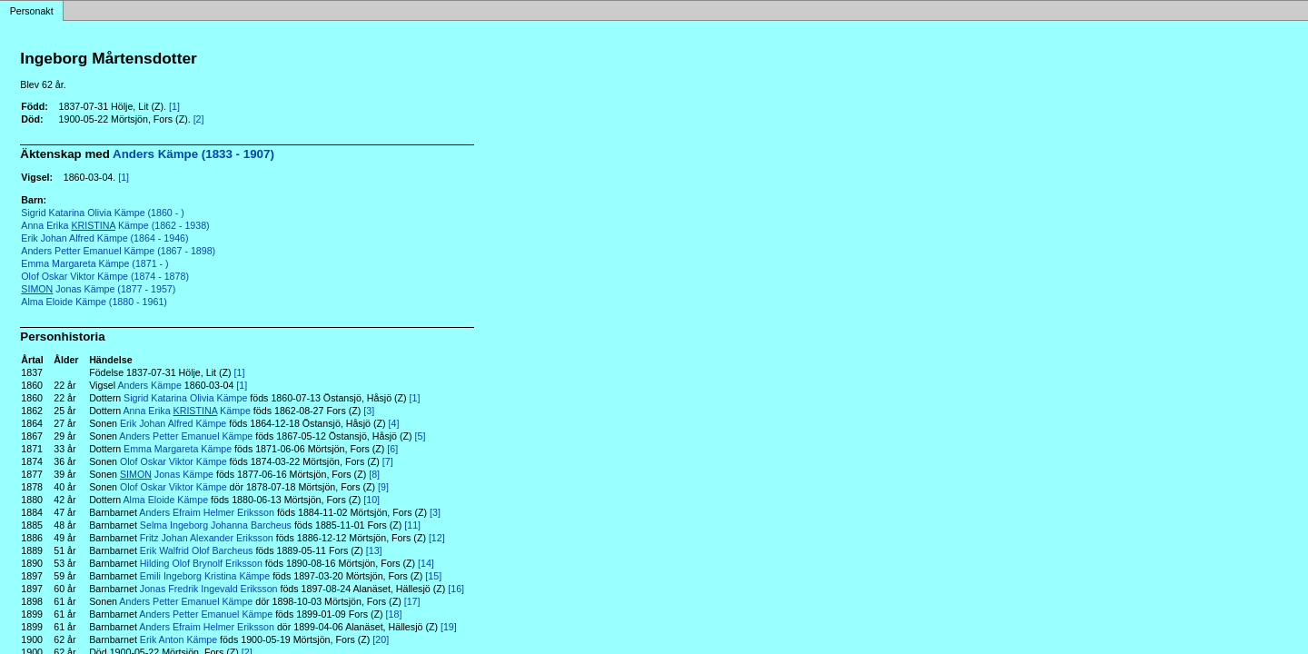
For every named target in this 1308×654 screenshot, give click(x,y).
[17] (412, 601)
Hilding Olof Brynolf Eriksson (201, 563)
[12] (437, 537)
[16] (456, 588)
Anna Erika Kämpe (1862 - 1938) (115, 225)
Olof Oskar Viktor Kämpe (173, 461)
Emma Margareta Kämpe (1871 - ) (94, 263)
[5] (420, 436)
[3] (368, 410)
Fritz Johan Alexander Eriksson (206, 537)
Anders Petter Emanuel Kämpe (186, 436)
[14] (426, 563)
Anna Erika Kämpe (187, 410)
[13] (374, 550)
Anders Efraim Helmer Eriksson (206, 512)
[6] (392, 448)
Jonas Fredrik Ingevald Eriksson (209, 588)
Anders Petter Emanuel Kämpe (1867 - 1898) (118, 250)
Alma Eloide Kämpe (166, 499)
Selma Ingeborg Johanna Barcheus (216, 525)
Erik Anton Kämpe (178, 639)
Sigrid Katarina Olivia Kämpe (185, 397)
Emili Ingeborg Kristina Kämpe (205, 575)
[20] (380, 639)
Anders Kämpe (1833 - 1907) (193, 154)
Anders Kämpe (149, 385)
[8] (374, 474)
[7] (387, 461)
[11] (412, 525)
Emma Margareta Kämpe (178, 448)
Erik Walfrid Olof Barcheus (196, 550)
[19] (449, 626)
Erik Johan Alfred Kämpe (173, 423)
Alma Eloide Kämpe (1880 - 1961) (94, 301)
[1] (174, 106)
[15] (433, 575)
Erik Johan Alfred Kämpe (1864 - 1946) (104, 238)
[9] (383, 486)
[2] (198, 119)
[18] (394, 614)
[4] (394, 423)
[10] (371, 499)
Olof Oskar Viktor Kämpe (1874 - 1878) (105, 276)
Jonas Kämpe (166, 474)
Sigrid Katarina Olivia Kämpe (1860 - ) (102, 212)
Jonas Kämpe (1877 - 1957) (98, 288)
